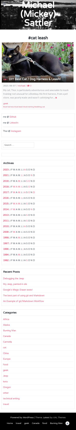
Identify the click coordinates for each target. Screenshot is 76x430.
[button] (72, 3)
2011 (5, 220)
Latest (46, 417)
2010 (5, 226)
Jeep (5, 375)
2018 (5, 186)
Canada (7, 336)
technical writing (11, 398)
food (5, 364)
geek (5, 103)
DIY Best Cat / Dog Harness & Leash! (35, 79)
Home (10, 423)
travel (6, 404)
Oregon (7, 387)
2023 (5, 169)
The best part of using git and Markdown (23, 295)
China (6, 353)
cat (4, 79)
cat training (29, 107)
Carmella (7, 341)
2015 (5, 203)
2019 (5, 181)
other (6, 393)
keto (5, 381)
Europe (6, 359)
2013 (5, 215)
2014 (5, 209)
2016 (5, 198)
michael (21, 85)
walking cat (40, 107)
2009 (5, 232)
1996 (5, 249)
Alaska (6, 325)
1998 (5, 237)
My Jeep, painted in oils (15, 284)
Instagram (16, 131)
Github (13, 116)
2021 (5, 175)
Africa (6, 319)
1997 (5, 243)
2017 (5, 192)
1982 (5, 260)
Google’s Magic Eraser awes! (18, 289)
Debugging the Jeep (13, 278)
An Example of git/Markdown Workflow (23, 301)
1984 (5, 254)
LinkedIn (14, 122)
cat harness (9, 107)
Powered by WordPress (22, 417)
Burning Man (9, 330)
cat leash (19, 107)
